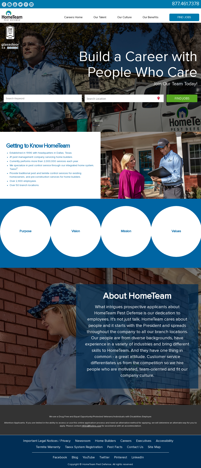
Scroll (98, 123)
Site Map (154, 447)
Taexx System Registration (84, 447)
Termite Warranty (48, 447)
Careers (126, 441)
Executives (143, 441)
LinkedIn (138, 457)
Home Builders (105, 441)
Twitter (104, 457)
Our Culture (124, 17)
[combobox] (43, 98)
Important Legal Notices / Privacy (47, 441)
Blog (75, 457)
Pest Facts (114, 447)
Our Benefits (150, 17)
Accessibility (164, 441)
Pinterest (120, 457)
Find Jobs (184, 17)
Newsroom (82, 441)
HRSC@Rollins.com (91, 426)
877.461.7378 (185, 3)
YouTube (89, 457)
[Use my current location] (158, 98)
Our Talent (99, 17)
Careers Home (73, 17)
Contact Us (135, 447)
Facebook (60, 457)
